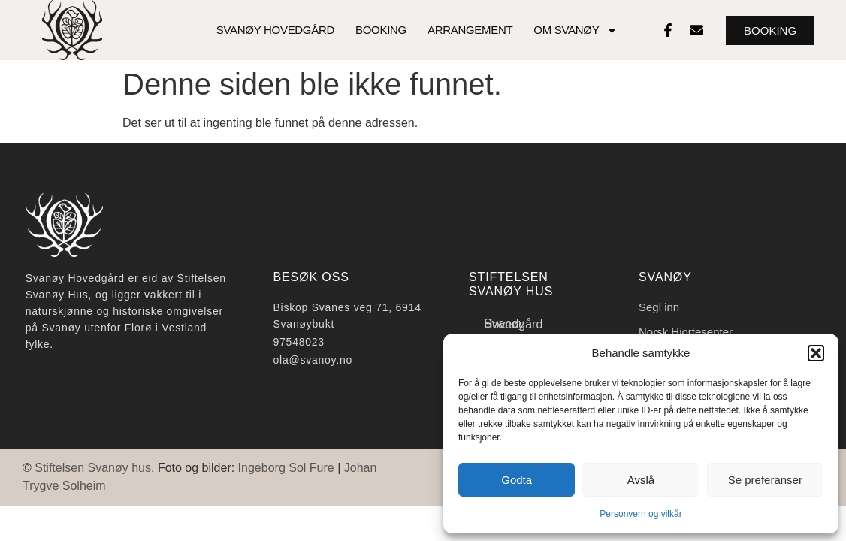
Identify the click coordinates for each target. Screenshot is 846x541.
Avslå (640, 479)
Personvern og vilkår (640, 514)
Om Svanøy (575, 30)
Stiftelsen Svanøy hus (93, 467)
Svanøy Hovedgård (275, 29)
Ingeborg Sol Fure (286, 467)
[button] (815, 353)
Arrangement (470, 29)
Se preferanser (765, 479)
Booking (380, 29)
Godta (516, 479)
